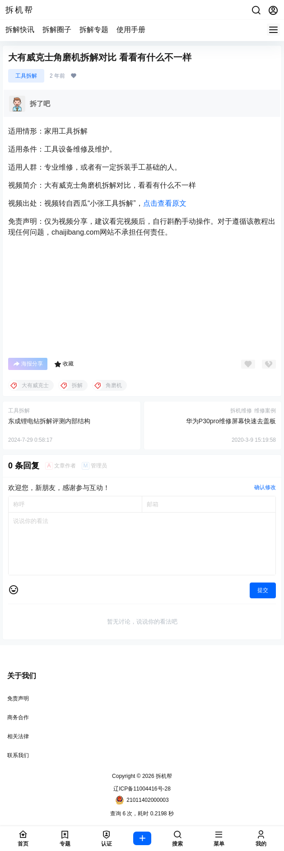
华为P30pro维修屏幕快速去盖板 (231, 421)
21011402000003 (141, 800)
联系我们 (18, 755)
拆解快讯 (19, 29)
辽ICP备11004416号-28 (142, 789)
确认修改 (265, 487)
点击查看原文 (164, 203)
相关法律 (18, 736)
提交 (262, 590)
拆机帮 (163, 776)
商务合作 (18, 717)
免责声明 (18, 698)
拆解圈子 (56, 29)
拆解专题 (93, 29)
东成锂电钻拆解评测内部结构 (49, 421)
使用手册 (130, 29)
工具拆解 (26, 76)
